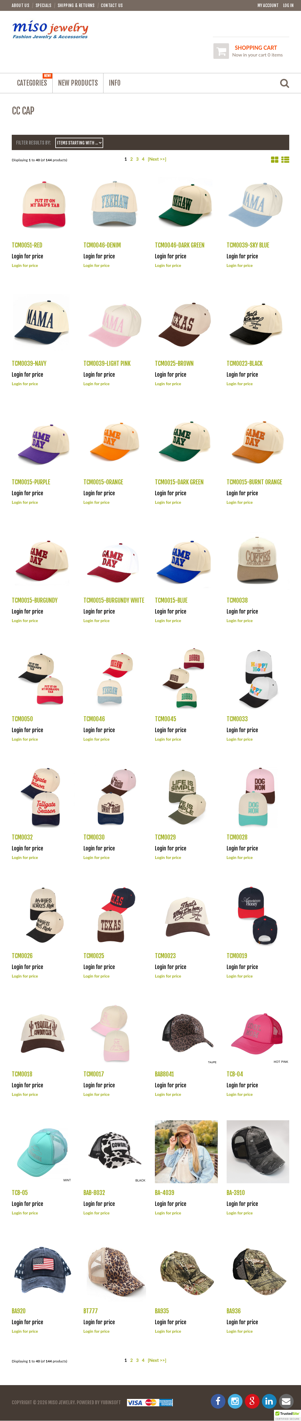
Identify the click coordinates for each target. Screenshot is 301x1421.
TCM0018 (22, 1074)
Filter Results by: (33, 143)
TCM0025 (93, 956)
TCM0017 (93, 1074)
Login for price (25, 265)
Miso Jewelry (61, 1403)
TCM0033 (237, 719)
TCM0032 (22, 837)
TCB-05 (20, 1192)
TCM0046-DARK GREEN (180, 245)
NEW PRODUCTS (78, 83)
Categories (34, 80)
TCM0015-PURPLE (31, 482)
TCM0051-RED (27, 245)
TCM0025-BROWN (174, 364)
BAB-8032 (94, 1192)
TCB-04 (235, 1074)
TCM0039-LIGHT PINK (107, 364)
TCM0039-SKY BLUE (248, 245)
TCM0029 (165, 837)
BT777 (90, 1311)
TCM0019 (237, 956)
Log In (288, 5)
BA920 (19, 1311)
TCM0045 (165, 719)
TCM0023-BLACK (244, 364)
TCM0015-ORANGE (103, 482)
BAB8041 (164, 1074)
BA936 (234, 1311)
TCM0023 (165, 956)
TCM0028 (237, 837)
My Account (268, 5)
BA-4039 (164, 1192)
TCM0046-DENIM (102, 245)
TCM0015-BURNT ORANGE (254, 482)
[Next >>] (157, 159)
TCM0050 (22, 719)
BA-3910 (236, 1192)
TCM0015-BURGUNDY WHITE (113, 600)
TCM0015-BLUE (171, 600)
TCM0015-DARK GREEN (179, 482)
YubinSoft (111, 1403)
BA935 (162, 1311)
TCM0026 (22, 956)
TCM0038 (237, 600)
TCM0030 (94, 837)
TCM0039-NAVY (29, 364)
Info (115, 83)
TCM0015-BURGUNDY (35, 600)
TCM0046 (94, 719)
